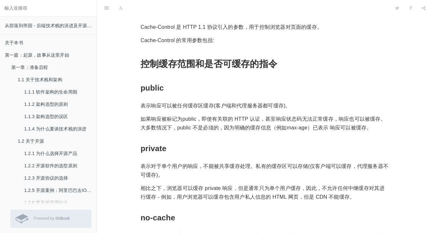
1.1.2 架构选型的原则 (46, 104)
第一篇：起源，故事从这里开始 (37, 55)
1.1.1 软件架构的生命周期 (50, 91)
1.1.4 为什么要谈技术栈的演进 (55, 128)
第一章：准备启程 (29, 67)
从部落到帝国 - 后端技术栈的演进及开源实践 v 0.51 (51, 25)
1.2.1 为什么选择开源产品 (50, 153)
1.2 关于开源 (31, 141)
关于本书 (14, 42)
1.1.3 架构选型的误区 (46, 116)
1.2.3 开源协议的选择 (46, 178)
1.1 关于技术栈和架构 (40, 79)
